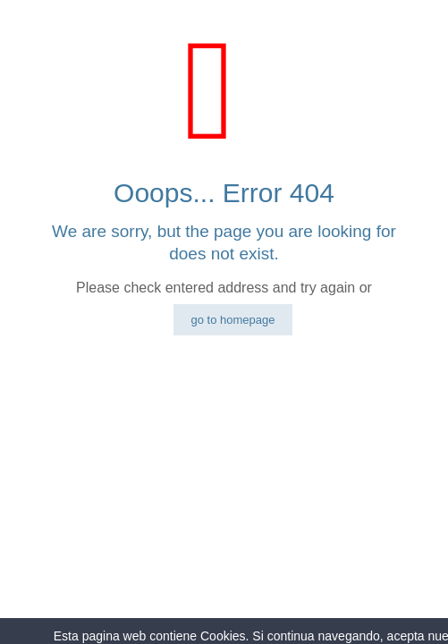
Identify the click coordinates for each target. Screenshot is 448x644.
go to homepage (233, 319)
